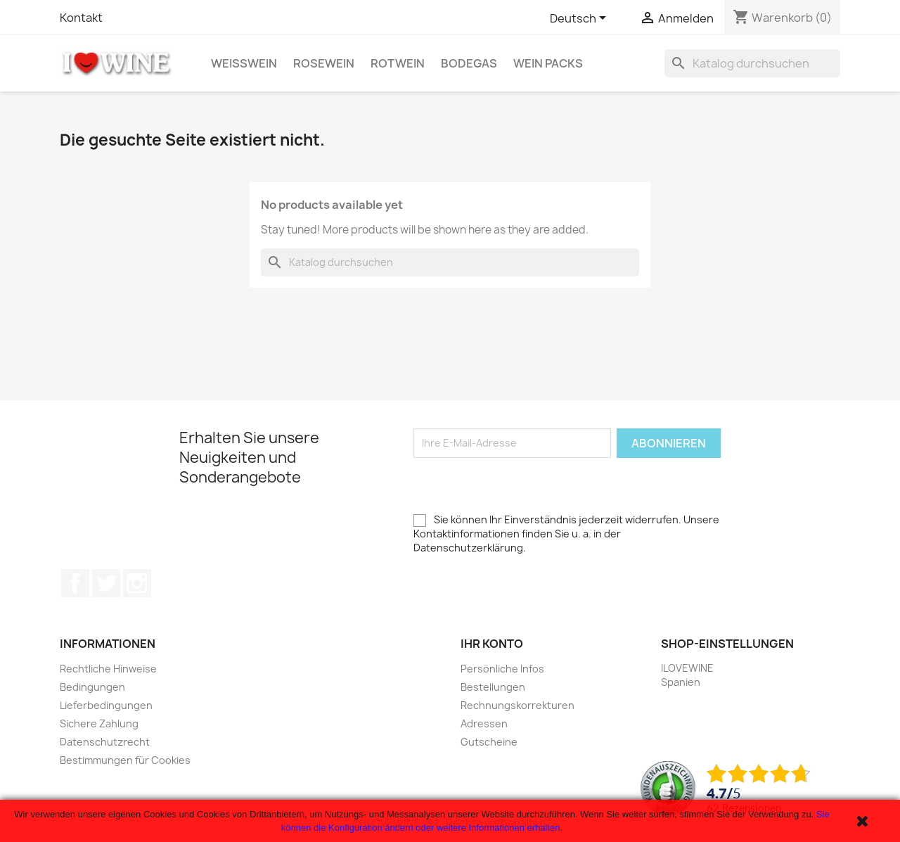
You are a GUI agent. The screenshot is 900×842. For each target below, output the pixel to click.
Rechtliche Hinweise (108, 668)
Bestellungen (493, 687)
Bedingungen (92, 687)
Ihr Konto (492, 643)
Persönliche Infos (502, 668)
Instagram (137, 583)
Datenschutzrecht (105, 741)
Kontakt (81, 17)
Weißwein (244, 63)
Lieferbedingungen (106, 705)
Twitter (106, 583)
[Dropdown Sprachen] (580, 19)
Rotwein (398, 63)
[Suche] (752, 63)
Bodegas (469, 63)
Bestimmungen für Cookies (125, 760)
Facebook (75, 583)
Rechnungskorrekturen (517, 705)
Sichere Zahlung (99, 723)
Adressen (484, 723)
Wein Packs (548, 63)
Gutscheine (489, 741)
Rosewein (323, 63)
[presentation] (520, 485)
